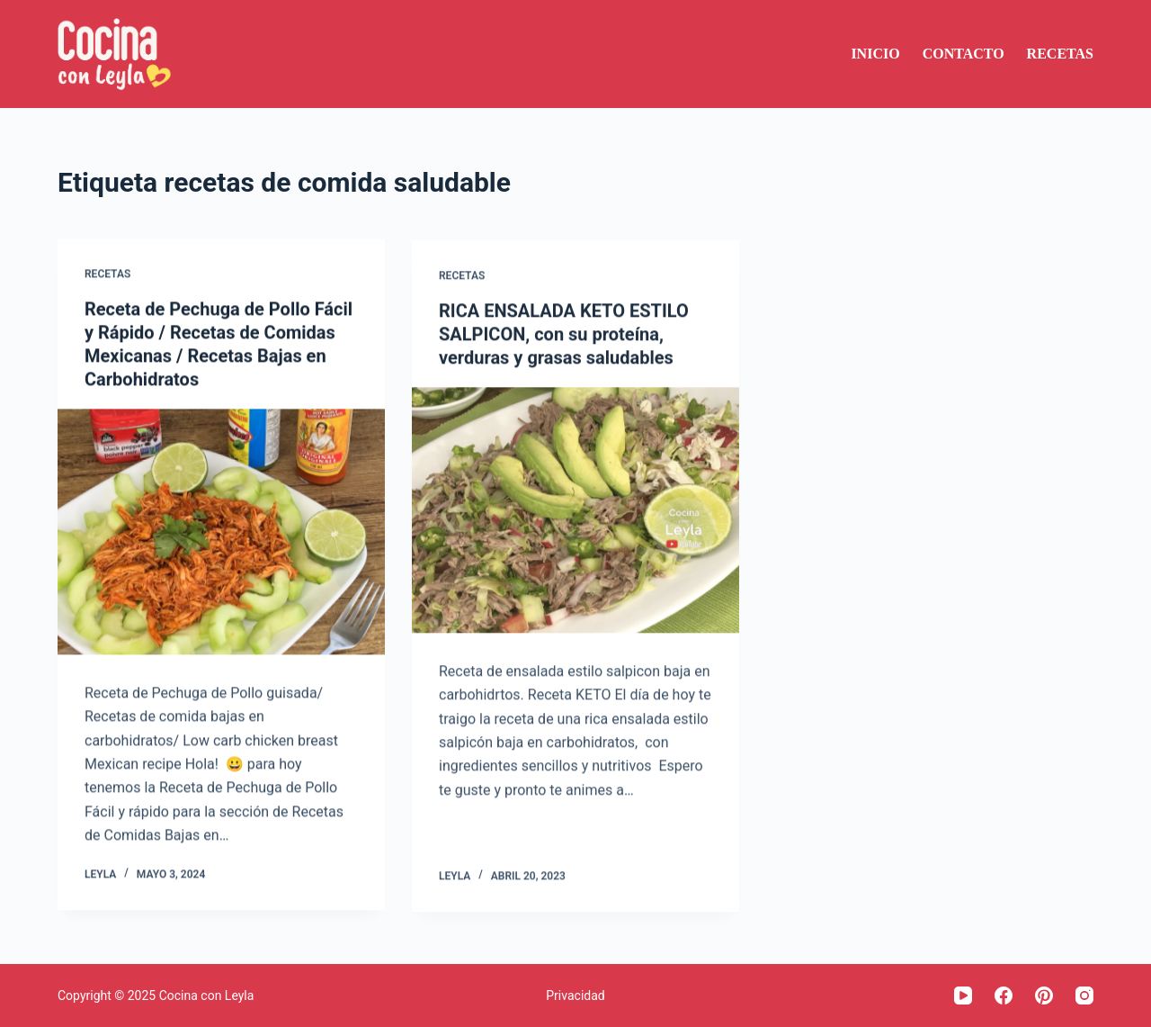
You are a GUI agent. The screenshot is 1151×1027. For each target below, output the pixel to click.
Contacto (963, 53)
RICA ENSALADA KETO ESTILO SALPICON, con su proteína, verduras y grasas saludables (564, 336)
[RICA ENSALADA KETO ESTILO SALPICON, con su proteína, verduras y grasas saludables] (575, 512)
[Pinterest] (1044, 995)
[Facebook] (1004, 995)
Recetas (1060, 53)
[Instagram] (1084, 995)
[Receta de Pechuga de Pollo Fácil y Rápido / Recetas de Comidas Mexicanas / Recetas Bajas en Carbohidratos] (221, 532)
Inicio (875, 53)
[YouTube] (963, 995)
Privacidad (575, 995)
